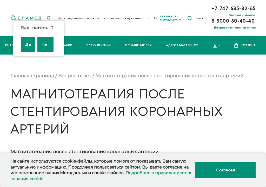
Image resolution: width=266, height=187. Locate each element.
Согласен (225, 170)
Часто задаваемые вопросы (78, 18)
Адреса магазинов (182, 45)
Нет (45, 44)
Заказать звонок (242, 15)
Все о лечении (99, 45)
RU (149, 18)
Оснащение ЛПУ (138, 45)
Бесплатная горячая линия (235, 27)
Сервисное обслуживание (124, 18)
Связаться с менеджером (170, 18)
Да (28, 44)
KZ (155, 18)
